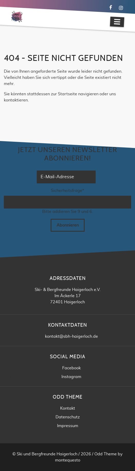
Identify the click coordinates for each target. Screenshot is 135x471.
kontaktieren (16, 100)
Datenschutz (68, 417)
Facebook (71, 368)
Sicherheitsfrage (67, 190)
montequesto (67, 460)
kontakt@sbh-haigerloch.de (71, 336)
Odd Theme (105, 454)
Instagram (71, 377)
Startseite (67, 94)
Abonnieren (68, 225)
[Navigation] (117, 22)
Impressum (67, 426)
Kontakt (67, 408)
